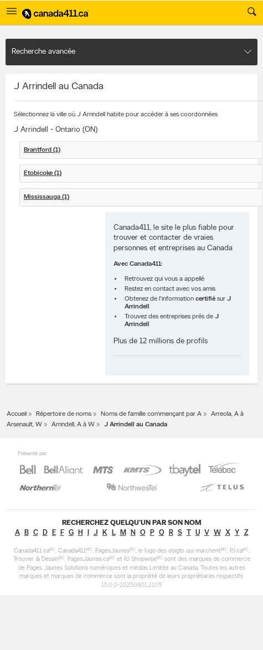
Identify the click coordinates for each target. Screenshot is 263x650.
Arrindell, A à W (73, 424)
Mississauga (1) (46, 197)
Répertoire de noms (63, 414)
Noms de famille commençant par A (151, 414)
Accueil (17, 414)
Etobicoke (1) (42, 173)
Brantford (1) (42, 150)
